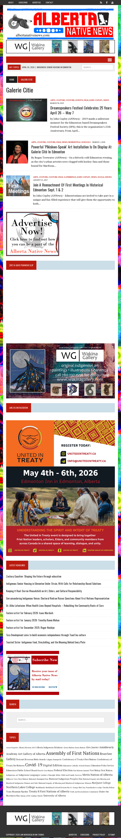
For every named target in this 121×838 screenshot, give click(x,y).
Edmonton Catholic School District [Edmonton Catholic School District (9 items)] (76, 766)
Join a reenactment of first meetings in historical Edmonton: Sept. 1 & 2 (68, 187)
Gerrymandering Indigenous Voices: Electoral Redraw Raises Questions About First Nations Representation (57, 599)
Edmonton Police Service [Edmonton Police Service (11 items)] (102, 766)
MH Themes (39, 835)
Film (86, 100)
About (11, 2)
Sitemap (111, 835)
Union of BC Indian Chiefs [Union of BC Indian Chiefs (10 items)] (31, 796)
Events (79, 100)
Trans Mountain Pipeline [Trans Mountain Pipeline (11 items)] (17, 792)
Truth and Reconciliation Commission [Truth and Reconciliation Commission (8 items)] (84, 792)
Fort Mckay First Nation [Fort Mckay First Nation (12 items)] (100, 770)
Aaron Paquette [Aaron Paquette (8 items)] (12, 748)
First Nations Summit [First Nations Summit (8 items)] (81, 771)
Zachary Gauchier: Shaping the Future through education (33, 577)
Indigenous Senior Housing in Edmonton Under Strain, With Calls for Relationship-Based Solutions (53, 584)
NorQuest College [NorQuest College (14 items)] (101, 783)
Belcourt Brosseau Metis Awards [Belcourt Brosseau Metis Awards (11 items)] (31, 759)
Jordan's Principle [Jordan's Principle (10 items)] (47, 775)
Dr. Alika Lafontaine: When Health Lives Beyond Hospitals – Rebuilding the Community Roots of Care (54, 606)
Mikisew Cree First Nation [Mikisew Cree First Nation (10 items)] (17, 779)
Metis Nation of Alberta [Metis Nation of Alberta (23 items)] (97, 775)
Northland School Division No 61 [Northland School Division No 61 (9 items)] (59, 788)
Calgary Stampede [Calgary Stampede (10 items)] (53, 759)
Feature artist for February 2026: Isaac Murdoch (29, 613)
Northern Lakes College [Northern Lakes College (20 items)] (20, 787)
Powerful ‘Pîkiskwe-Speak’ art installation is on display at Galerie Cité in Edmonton (71, 149)
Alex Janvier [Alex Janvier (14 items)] (92, 747)
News (106, 100)
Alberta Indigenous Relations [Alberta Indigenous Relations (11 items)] (49, 747)
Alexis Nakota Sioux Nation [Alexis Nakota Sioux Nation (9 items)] (74, 748)
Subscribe (23, 2)
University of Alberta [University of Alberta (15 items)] (54, 795)
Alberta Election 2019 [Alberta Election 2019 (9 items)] (26, 748)
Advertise (36, 2)
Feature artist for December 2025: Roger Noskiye (30, 628)
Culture (70, 100)
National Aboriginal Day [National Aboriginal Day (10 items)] (38, 779)
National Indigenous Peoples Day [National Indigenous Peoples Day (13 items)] (65, 779)
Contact (49, 2)
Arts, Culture (57, 100)
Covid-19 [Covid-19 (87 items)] (33, 765)
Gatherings (70, 177)
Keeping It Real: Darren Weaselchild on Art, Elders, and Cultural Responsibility (44, 591)
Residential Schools (79, 142)
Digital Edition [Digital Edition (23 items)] (52, 765)
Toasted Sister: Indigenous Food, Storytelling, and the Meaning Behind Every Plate (45, 642)
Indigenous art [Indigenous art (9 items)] (12, 775)
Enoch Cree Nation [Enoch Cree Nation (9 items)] (45, 771)
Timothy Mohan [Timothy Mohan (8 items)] (108, 788)
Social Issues (104, 177)
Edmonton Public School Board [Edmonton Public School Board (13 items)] (21, 770)
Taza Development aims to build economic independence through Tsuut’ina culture (46, 635)
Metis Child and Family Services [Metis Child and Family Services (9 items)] (69, 775)
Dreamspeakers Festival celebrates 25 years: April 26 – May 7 (81, 110)
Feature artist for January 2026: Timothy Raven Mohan (32, 620)
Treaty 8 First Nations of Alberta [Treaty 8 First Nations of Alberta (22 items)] (49, 792)
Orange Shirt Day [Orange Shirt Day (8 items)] (78, 788)
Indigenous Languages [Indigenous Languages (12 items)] (29, 775)
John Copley (95, 100)
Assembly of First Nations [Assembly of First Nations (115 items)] (72, 753)
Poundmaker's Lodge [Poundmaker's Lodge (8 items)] (94, 788)
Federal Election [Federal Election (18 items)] (63, 770)
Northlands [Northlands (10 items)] (40, 787)
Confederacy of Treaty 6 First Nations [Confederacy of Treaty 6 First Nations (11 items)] (79, 759)
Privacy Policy (99, 835)
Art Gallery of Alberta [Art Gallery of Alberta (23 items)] (31, 754)
